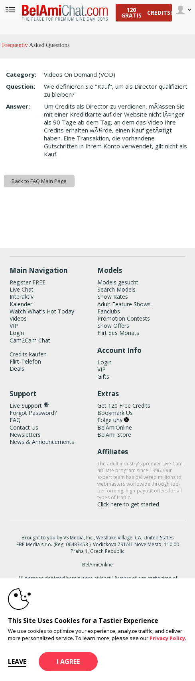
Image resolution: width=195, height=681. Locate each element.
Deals (17, 368)
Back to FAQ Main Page (39, 181)
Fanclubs (108, 311)
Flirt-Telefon (25, 361)
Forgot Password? (33, 412)
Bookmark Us (115, 412)
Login (17, 333)
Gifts (103, 376)
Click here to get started (128, 504)
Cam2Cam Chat (30, 340)
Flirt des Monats (118, 333)
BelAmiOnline (114, 427)
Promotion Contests (123, 318)
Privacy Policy (167, 638)
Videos (18, 318)
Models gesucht (117, 282)
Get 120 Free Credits (123, 405)
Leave (17, 661)
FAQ (15, 420)
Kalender (21, 304)
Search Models (116, 289)
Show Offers (113, 325)
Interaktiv (21, 296)
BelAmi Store (114, 434)
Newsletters (25, 434)
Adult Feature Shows (124, 304)
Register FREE (27, 282)
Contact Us (24, 427)
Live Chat (21, 289)
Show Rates (112, 296)
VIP (14, 325)
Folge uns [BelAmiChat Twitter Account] (113, 420)
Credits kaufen (28, 354)
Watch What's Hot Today (42, 311)
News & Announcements (42, 442)
